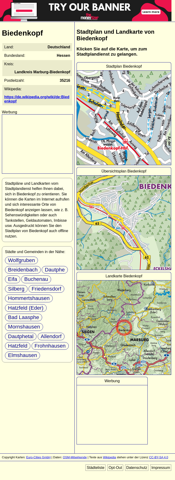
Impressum (160, 468)
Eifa (12, 279)
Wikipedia (109, 457)
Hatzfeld (17, 346)
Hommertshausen (29, 298)
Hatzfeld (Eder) (26, 308)
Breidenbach (23, 270)
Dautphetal (20, 336)
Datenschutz (136, 468)
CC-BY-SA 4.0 (158, 457)
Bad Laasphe (23, 317)
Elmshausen (22, 355)
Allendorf (51, 336)
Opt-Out (115, 468)
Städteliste (95, 468)
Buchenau (36, 279)
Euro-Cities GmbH (38, 457)
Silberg (16, 289)
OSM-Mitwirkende (75, 457)
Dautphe (55, 270)
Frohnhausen (50, 346)
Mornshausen (24, 327)
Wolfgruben (21, 260)
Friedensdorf (46, 289)
